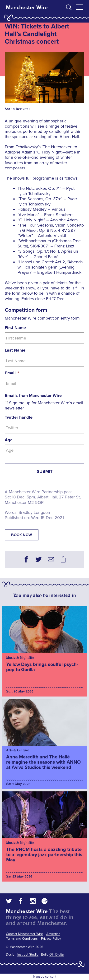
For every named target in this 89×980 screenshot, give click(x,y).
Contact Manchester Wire (24, 934)
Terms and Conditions (22, 939)
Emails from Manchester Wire (33, 395)
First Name (15, 327)
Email (12, 373)
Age (9, 439)
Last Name (15, 350)
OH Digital (56, 954)
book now (21, 535)
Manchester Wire (27, 7)
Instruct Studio (27, 954)
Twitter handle (19, 417)
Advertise (53, 934)
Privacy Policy (51, 939)
